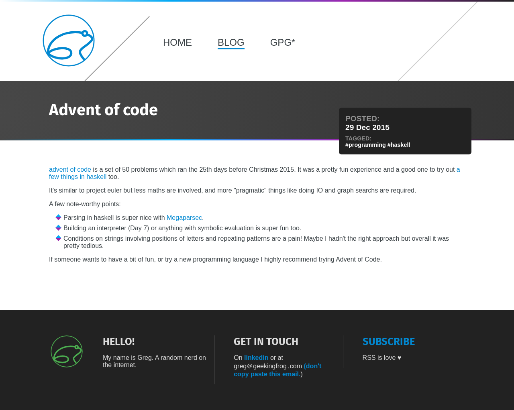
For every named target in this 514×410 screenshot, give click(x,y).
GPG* (283, 42)
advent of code (70, 169)
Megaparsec (184, 217)
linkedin (256, 357)
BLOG (231, 42)
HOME (177, 42)
